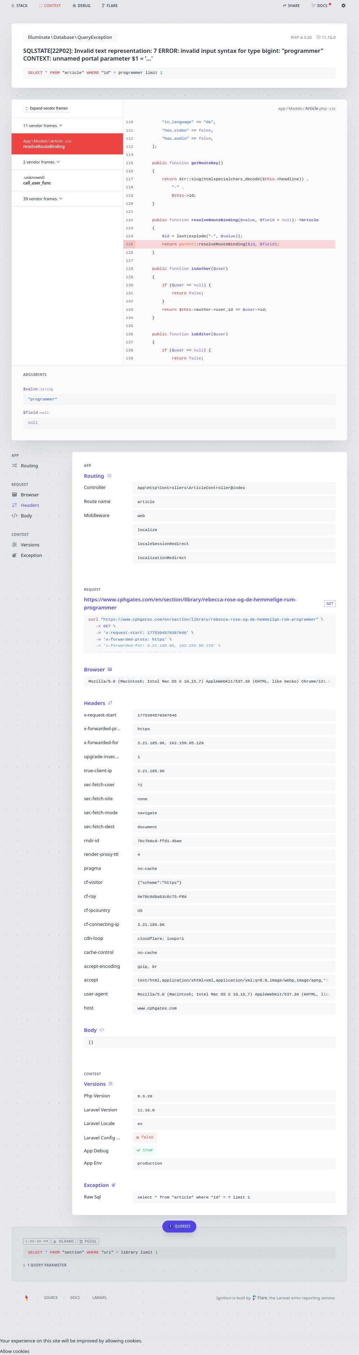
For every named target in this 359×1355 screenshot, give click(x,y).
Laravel (100, 1297)
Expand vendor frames (47, 108)
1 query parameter (45, 1265)
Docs (75, 1297)
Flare (259, 1297)
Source (51, 1297)
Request (20, 484)
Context (20, 534)
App (15, 455)
